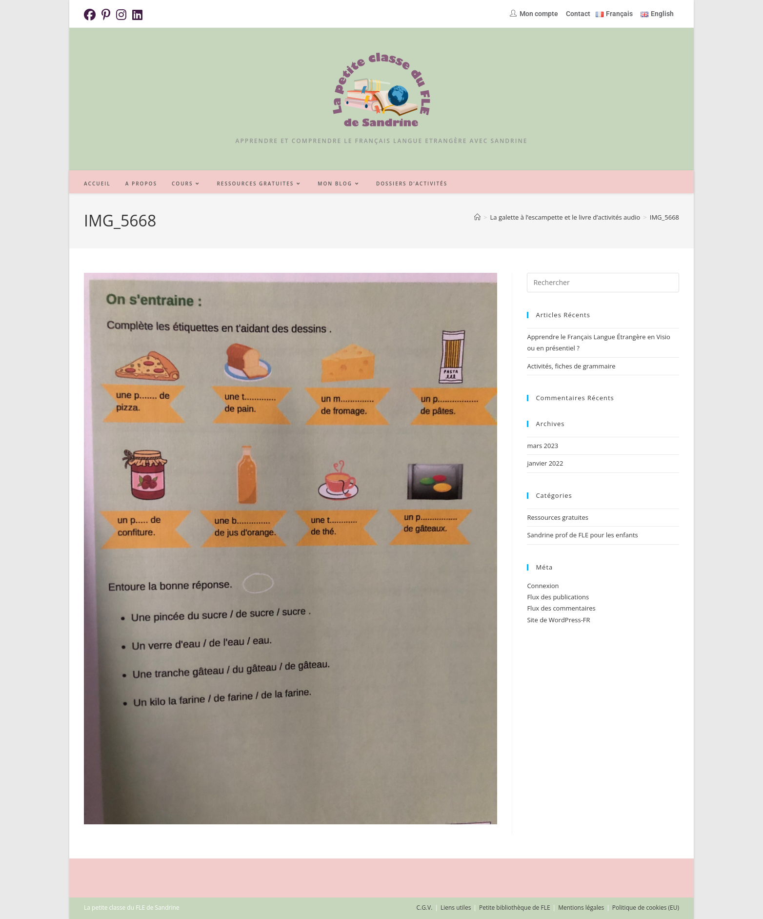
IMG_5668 (664, 217)
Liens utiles (456, 907)
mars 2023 (542, 445)
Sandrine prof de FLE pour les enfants (582, 535)
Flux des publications (558, 596)
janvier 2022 (545, 463)
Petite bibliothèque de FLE (514, 907)
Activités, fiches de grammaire (571, 366)
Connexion (543, 585)
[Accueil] (477, 217)
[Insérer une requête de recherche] (603, 282)
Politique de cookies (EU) (645, 907)
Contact (578, 14)
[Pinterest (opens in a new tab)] (106, 14)
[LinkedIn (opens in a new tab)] (137, 14)
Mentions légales (581, 907)
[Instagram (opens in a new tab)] (121, 14)
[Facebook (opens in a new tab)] (91, 14)
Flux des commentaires (561, 608)
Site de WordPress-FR (558, 619)
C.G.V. (424, 907)
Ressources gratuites (557, 517)
